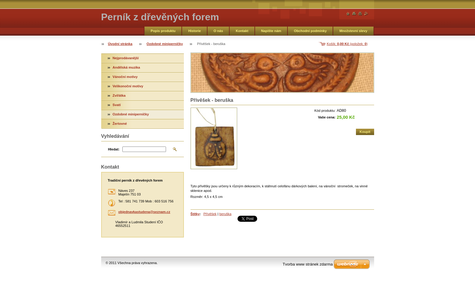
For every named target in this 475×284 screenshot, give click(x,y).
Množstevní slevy (353, 31)
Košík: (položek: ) (347, 44)
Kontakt (242, 31)
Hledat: (114, 149)
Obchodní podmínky (310, 31)
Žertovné (120, 123)
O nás (218, 31)
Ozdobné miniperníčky (165, 44)
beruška (225, 214)
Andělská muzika (126, 67)
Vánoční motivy (125, 77)
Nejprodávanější (126, 58)
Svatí (117, 105)
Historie (194, 31)
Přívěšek (210, 214)
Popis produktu (163, 31)
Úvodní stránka (120, 44)
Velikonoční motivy (128, 86)
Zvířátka (119, 95)
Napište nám (271, 31)
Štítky (195, 214)
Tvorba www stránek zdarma (308, 264)
